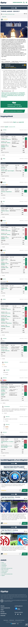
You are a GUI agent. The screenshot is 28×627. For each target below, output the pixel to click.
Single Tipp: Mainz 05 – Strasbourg (9, 530)
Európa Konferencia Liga (9, 14)
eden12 (4, 182)
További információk (8, 601)
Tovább (25, 490)
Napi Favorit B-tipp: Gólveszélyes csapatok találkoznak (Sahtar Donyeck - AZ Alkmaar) (14, 467)
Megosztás (4, 16)
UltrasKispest (7, 406)
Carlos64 (4, 338)
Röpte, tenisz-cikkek (5, 569)
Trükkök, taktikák (5, 571)
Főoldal (2, 606)
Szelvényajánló (4, 572)
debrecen (6, 362)
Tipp (26, 13)
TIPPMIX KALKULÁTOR (17, 2)
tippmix (3, 562)
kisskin (4, 299)
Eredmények (3, 613)
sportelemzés (4, 566)
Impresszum (6, 620)
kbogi (4, 158)
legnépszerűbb (12, 126)
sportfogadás (4, 563)
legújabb (6, 126)
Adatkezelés (11, 620)
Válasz (3, 155)
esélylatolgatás (4, 565)
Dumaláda (2, 615)
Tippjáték (3, 575)
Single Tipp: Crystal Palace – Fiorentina (10, 497)
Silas (4, 201)
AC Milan (4, 129)
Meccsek (2, 611)
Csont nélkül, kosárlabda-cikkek (7, 574)
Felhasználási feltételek (19, 620)
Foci (3, 14)
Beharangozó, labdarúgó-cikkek (7, 568)
